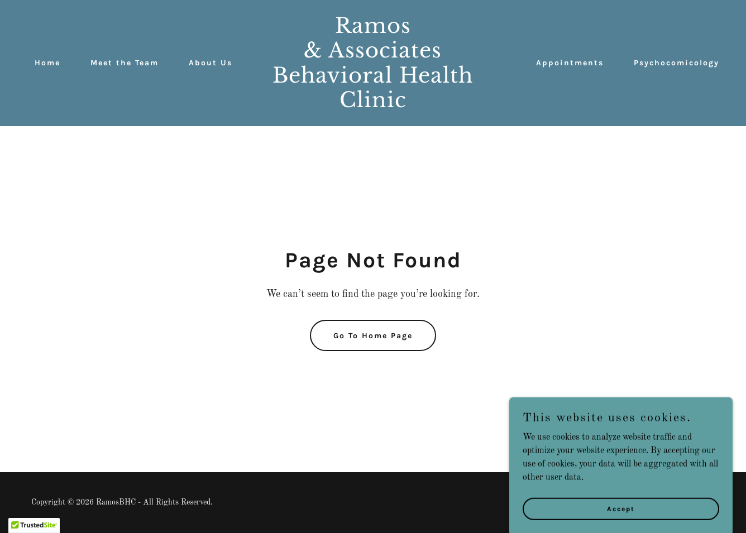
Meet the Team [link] (124, 63)
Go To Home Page (373, 335)
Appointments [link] (570, 63)
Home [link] (47, 63)
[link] (372, 104)
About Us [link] (210, 63)
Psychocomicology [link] (676, 63)
